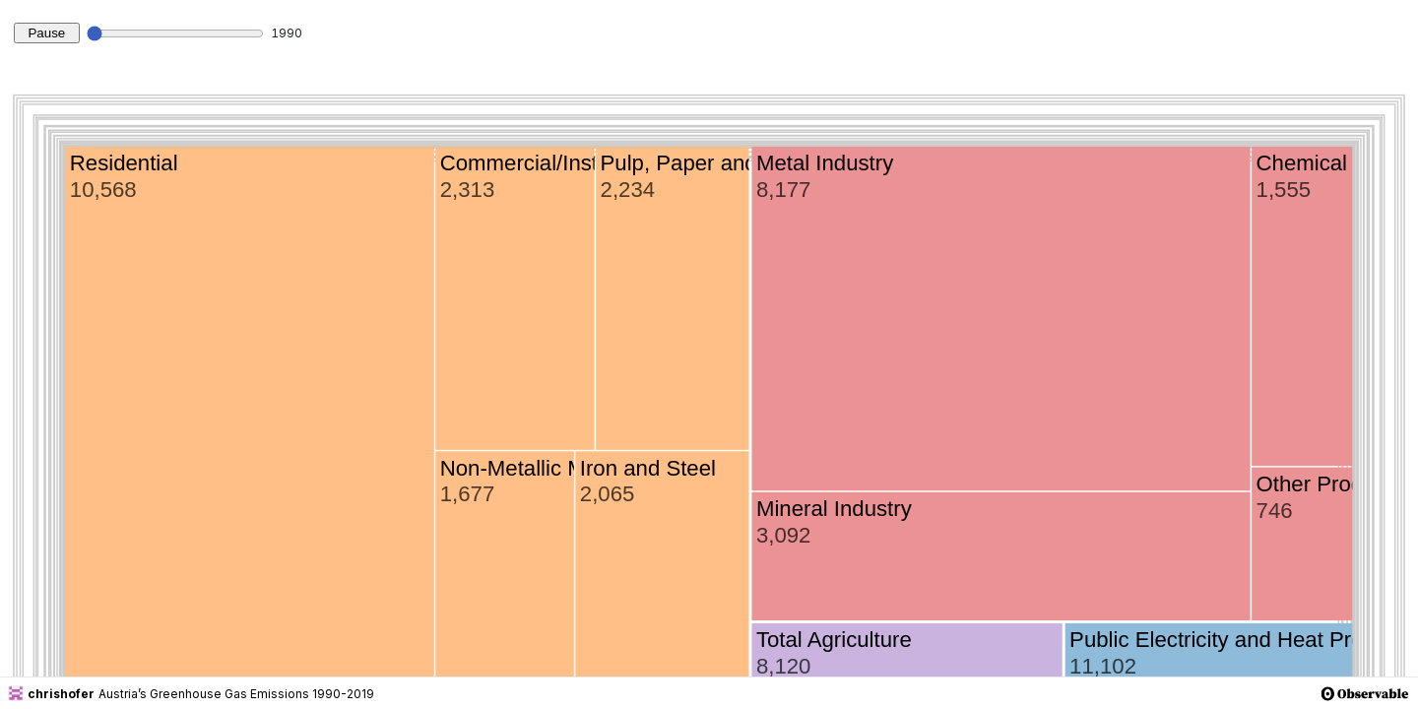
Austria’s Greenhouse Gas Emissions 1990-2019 (236, 693)
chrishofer (51, 693)
